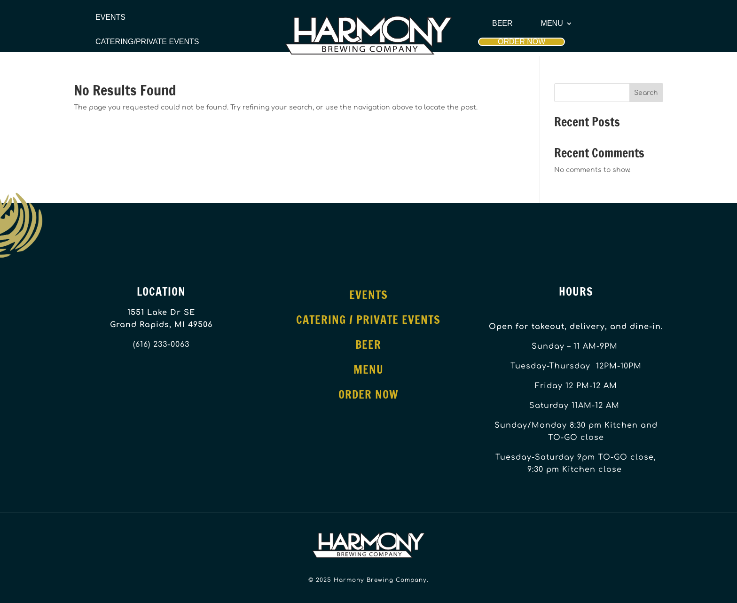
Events (110, 17)
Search (646, 92)
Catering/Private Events (147, 42)
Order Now (521, 42)
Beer (502, 23)
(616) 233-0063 (161, 344)
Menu (552, 23)
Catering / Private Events (368, 320)
